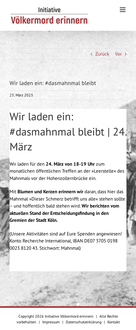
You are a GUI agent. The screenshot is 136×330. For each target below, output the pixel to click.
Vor (118, 54)
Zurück (102, 54)
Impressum (51, 322)
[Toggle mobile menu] (123, 9)
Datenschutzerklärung (83, 322)
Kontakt (113, 322)
